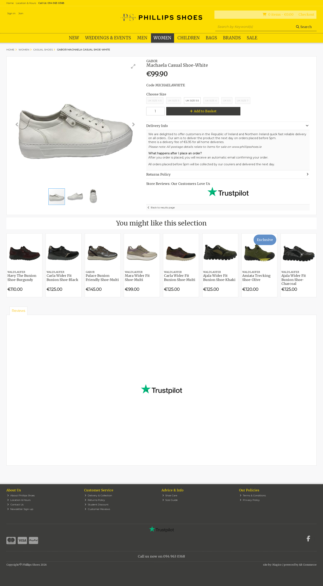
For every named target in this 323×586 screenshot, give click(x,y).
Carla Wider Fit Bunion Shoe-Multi (179, 278)
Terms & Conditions (253, 495)
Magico (277, 564)
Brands (232, 37)
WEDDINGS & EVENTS (108, 37)
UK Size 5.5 (192, 100)
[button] (133, 66)
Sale (252, 37)
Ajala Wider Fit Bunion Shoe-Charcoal (293, 279)
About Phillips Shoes (21, 495)
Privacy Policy (250, 499)
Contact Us (15, 504)
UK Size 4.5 (155, 100)
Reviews (18, 311)
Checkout (306, 14)
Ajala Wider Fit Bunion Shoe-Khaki (219, 278)
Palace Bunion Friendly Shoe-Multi (102, 278)
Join (20, 13)
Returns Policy (95, 499)
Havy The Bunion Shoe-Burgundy (21, 278)
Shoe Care (169, 495)
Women (162, 37)
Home (10, 3)
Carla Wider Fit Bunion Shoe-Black (62, 278)
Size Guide (170, 499)
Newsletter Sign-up (20, 509)
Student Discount (97, 504)
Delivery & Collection (98, 495)
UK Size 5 (173, 100)
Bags (211, 37)
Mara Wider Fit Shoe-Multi (137, 278)
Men (142, 37)
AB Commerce (308, 564)
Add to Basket (203, 111)
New (74, 37)
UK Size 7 (242, 100)
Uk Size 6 (211, 100)
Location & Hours (26, 3)
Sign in (11, 13)
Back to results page (163, 207)
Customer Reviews (97, 509)
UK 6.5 (227, 100)
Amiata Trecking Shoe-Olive (256, 278)
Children (188, 37)
